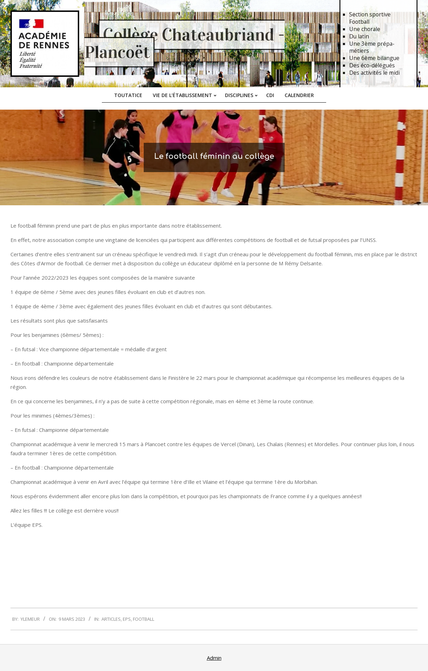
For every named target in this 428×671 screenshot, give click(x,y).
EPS (127, 619)
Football (143, 619)
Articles (111, 619)
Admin (214, 657)
